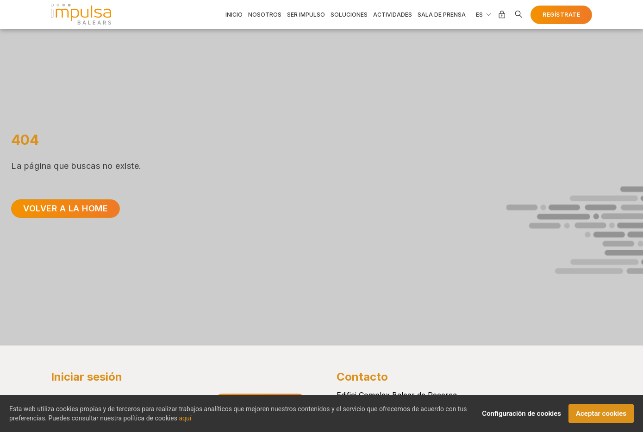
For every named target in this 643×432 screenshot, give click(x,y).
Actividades (392, 15)
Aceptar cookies (601, 417)
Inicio (234, 15)
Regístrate (561, 14)
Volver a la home (65, 208)
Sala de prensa (442, 15)
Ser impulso (306, 15)
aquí (185, 422)
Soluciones (349, 15)
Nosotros (264, 15)
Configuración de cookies (521, 417)
